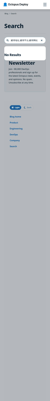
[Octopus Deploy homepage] (15, 5)
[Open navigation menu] (45, 5)
